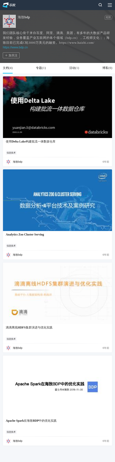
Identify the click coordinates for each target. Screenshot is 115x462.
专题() (41, 68)
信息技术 (11, 152)
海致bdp (17, 161)
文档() (8, 68)
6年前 (106, 161)
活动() (74, 68)
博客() (107, 68)
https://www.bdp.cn (15, 47)
